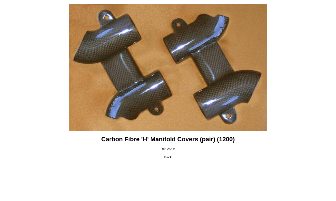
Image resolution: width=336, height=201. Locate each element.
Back (168, 157)
